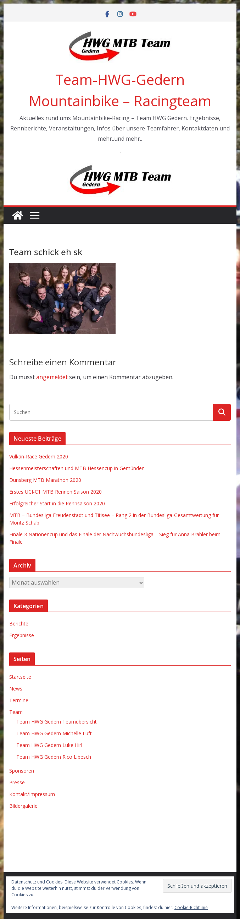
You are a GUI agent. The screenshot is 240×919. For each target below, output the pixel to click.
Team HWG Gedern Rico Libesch (53, 756)
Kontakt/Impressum (32, 794)
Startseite (20, 676)
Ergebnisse (21, 635)
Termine (18, 700)
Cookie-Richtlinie (191, 907)
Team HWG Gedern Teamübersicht (56, 721)
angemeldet (52, 377)
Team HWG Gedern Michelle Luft (54, 733)
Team (16, 712)
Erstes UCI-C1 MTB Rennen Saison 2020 (55, 491)
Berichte (18, 623)
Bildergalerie (23, 805)
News (15, 688)
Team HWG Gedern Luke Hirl (49, 745)
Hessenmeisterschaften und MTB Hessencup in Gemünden (77, 468)
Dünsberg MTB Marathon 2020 (45, 480)
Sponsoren (21, 770)
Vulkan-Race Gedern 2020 (38, 456)
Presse (17, 782)
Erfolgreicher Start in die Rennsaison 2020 (57, 503)
